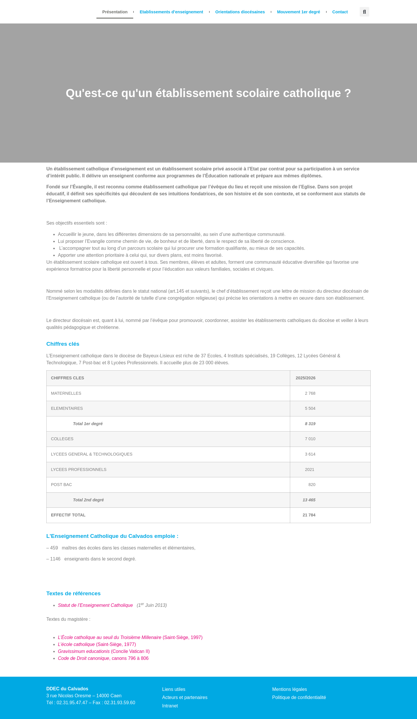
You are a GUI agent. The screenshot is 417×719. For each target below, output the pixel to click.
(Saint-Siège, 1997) (130, 637)
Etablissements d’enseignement (171, 12)
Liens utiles (173, 689)
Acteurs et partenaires (185, 697)
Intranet (170, 705)
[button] (364, 12)
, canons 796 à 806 (103, 658)
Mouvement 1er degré (298, 12)
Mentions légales (289, 689)
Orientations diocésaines (240, 12)
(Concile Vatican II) (104, 651)
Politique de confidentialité (299, 697)
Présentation (114, 12)
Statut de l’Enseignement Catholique (96, 605)
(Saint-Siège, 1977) (97, 644)
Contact (340, 12)
